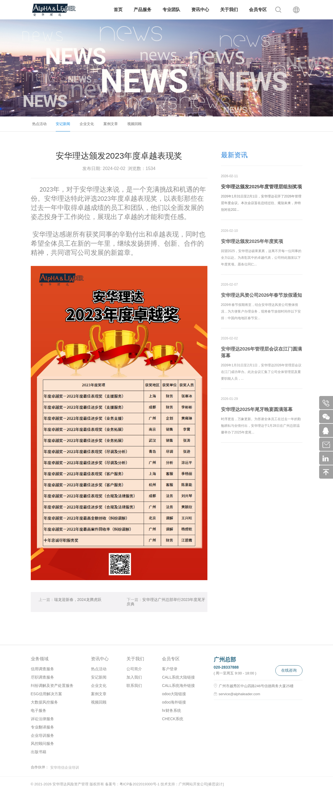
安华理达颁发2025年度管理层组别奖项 (261, 187)
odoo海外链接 (174, 702)
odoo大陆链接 (174, 694)
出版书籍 (38, 752)
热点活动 (39, 124)
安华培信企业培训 (64, 767)
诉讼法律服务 (42, 719)
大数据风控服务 (44, 702)
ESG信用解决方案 (46, 694)
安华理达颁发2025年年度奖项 (252, 243)
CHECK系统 (172, 719)
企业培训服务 (42, 735)
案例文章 (110, 124)
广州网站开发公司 (193, 784)
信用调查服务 (42, 669)
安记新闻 (63, 124)
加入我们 (134, 677)
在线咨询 (289, 670)
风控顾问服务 (42, 743)
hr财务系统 (171, 710)
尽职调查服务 (42, 677)
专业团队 (171, 9)
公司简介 (134, 669)
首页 (118, 9)
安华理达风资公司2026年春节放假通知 (261, 297)
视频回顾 (134, 124)
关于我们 (229, 9)
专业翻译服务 (42, 727)
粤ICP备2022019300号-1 (140, 784)
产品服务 (142, 9)
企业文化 (87, 124)
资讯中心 (200, 9)
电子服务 (38, 710)
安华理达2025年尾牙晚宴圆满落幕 (257, 411)
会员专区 (258, 9)
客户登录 (169, 669)
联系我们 (134, 685)
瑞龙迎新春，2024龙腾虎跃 (70, 602)
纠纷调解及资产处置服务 (52, 685)
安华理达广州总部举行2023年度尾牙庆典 (166, 604)
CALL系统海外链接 (178, 685)
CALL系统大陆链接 (178, 677)
